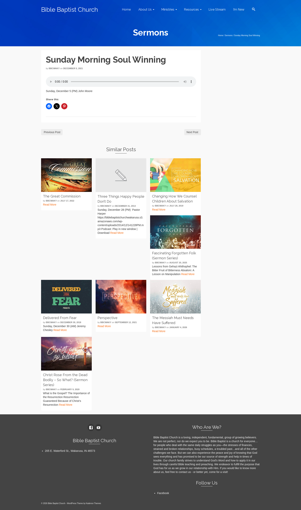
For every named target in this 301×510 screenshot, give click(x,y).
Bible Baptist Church (69, 9)
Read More (49, 204)
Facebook (163, 493)
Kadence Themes (93, 503)
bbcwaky (54, 68)
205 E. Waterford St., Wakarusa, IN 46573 (70, 450)
